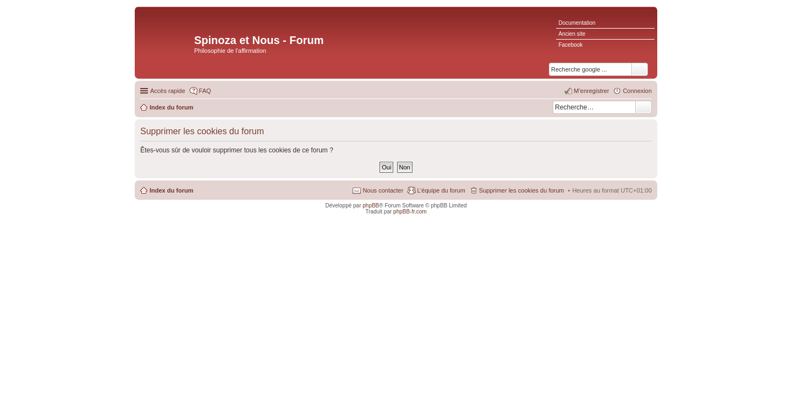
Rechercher (643, 107)
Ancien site (571, 34)
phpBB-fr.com (410, 212)
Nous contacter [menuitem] (382, 190)
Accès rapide (167, 90)
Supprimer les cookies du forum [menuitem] (521, 190)
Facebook (570, 45)
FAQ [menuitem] (205, 90)
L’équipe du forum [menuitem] (441, 190)
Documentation (576, 23)
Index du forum (171, 190)
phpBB (370, 205)
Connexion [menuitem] (637, 90)
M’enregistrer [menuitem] (591, 90)
